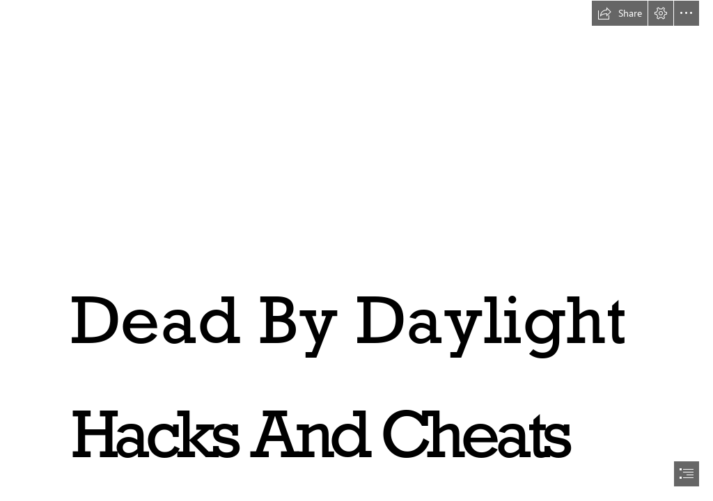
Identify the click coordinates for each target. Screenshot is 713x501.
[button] (620, 13)
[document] (356, 250)
